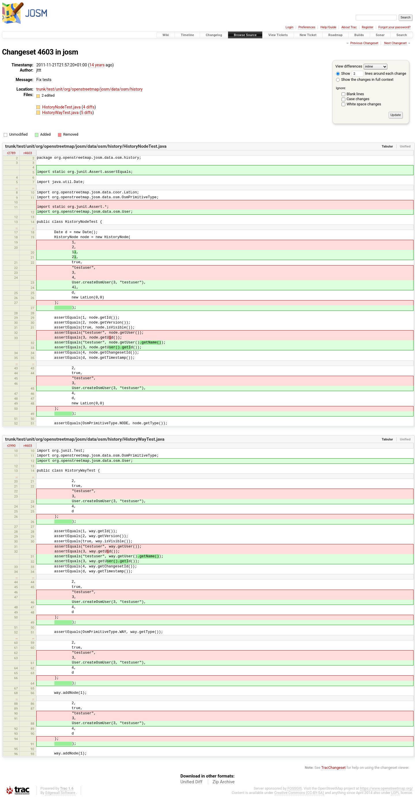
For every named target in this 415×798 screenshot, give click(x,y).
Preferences (306, 27)
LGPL (395, 792)
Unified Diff (191, 781)
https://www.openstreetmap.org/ (386, 788)
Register (367, 27)
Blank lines (355, 94)
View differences (348, 66)
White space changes (364, 104)
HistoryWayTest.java (61, 112)
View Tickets (278, 35)
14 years (97, 65)
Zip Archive (224, 781)
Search (401, 35)
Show (343, 73)
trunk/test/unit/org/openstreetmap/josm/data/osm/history (89, 89)
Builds (359, 35)
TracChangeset (333, 767)
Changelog (214, 35)
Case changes (358, 99)
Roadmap (335, 35)
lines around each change (379, 73)
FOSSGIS (294, 788)
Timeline (187, 35)
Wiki (166, 35)
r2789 (11, 153)
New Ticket (308, 35)
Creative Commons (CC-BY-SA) (299, 792)
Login (289, 27)
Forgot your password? (394, 27)
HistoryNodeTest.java (62, 107)
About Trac (349, 27)
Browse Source (245, 35)
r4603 (28, 153)
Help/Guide (328, 27)
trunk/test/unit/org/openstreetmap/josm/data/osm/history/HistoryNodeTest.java (86, 146)
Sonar (380, 35)
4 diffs (89, 107)
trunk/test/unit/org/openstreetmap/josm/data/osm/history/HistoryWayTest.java (85, 439)
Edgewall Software (60, 792)
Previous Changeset (364, 43)
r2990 (11, 446)
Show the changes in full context (364, 79)
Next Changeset (395, 43)
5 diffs (87, 112)
